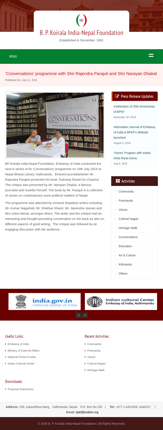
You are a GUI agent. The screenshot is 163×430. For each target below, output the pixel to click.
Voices (123, 209)
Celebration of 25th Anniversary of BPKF (134, 112)
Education (125, 246)
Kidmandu (125, 264)
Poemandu (126, 200)
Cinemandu (126, 191)
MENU (13, 56)
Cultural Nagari (128, 219)
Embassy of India (17, 344)
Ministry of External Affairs (22, 350)
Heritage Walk (128, 228)
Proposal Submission (19, 389)
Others (123, 273)
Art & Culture (127, 255)
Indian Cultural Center (20, 363)
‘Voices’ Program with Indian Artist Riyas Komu (132, 158)
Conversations (128, 237)
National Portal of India (20, 357)
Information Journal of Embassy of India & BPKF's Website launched (134, 135)
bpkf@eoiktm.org (87, 412)
